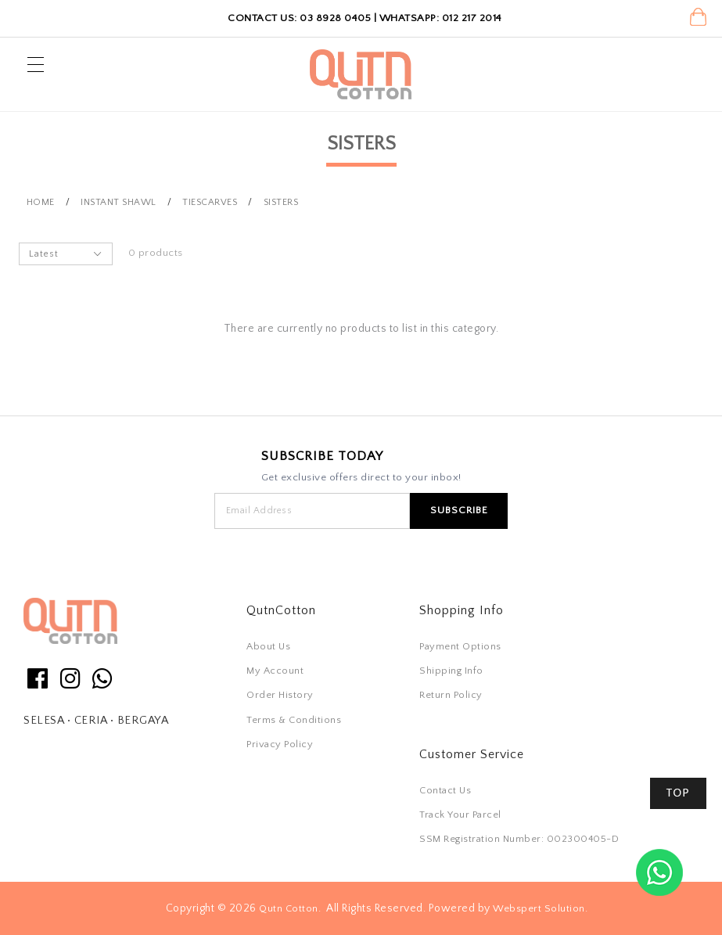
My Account (275, 670)
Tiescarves (209, 202)
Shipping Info (451, 670)
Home (41, 202)
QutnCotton (281, 610)
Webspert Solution (539, 908)
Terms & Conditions (293, 719)
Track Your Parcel (460, 814)
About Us (268, 646)
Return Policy (451, 694)
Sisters (281, 202)
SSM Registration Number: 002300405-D (519, 838)
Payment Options (460, 646)
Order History (280, 694)
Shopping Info (461, 610)
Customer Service (471, 754)
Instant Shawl (118, 202)
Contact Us (445, 790)
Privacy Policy (279, 744)
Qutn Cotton (288, 908)
